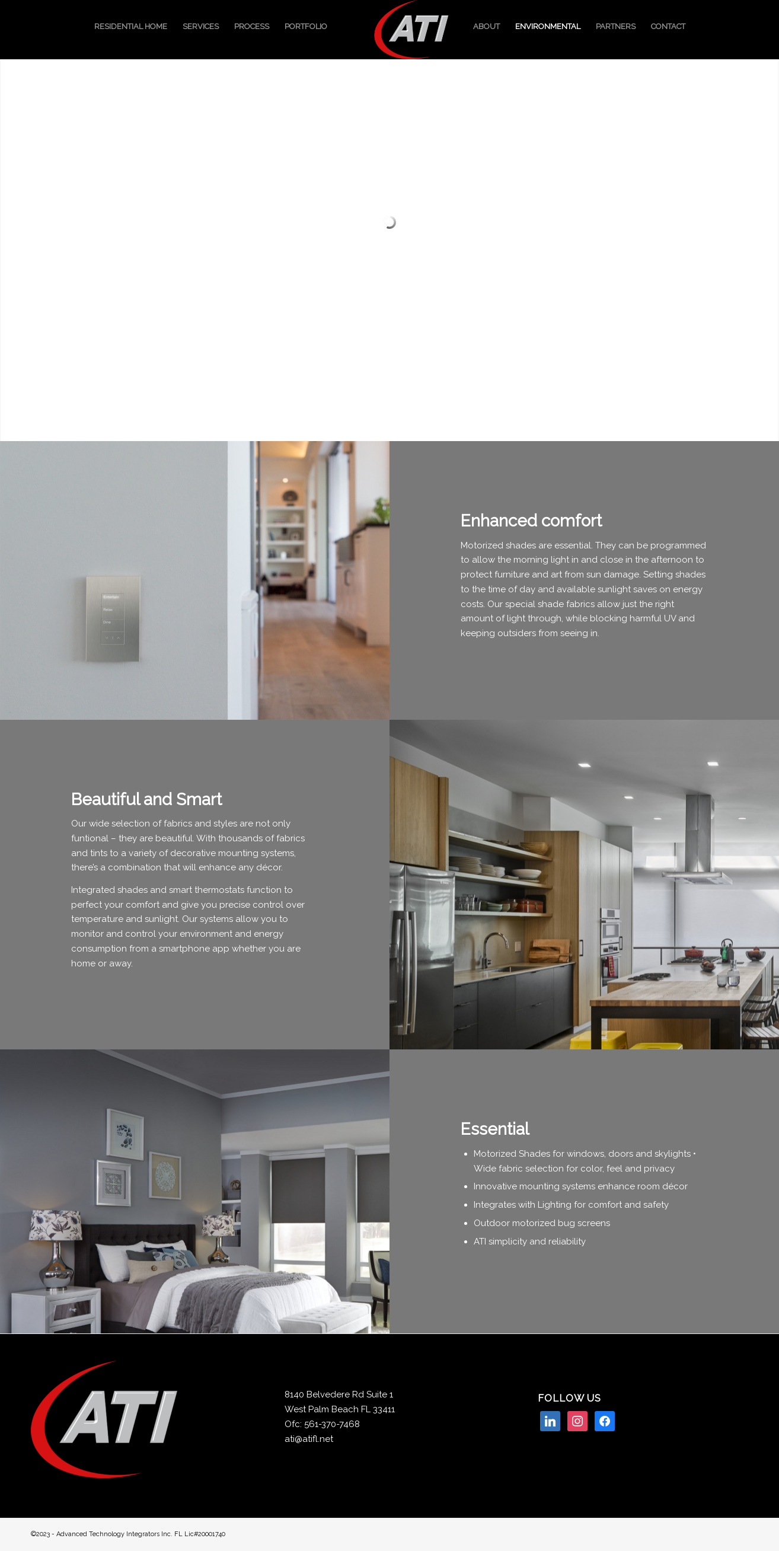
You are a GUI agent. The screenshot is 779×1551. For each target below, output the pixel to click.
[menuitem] (131, 27)
